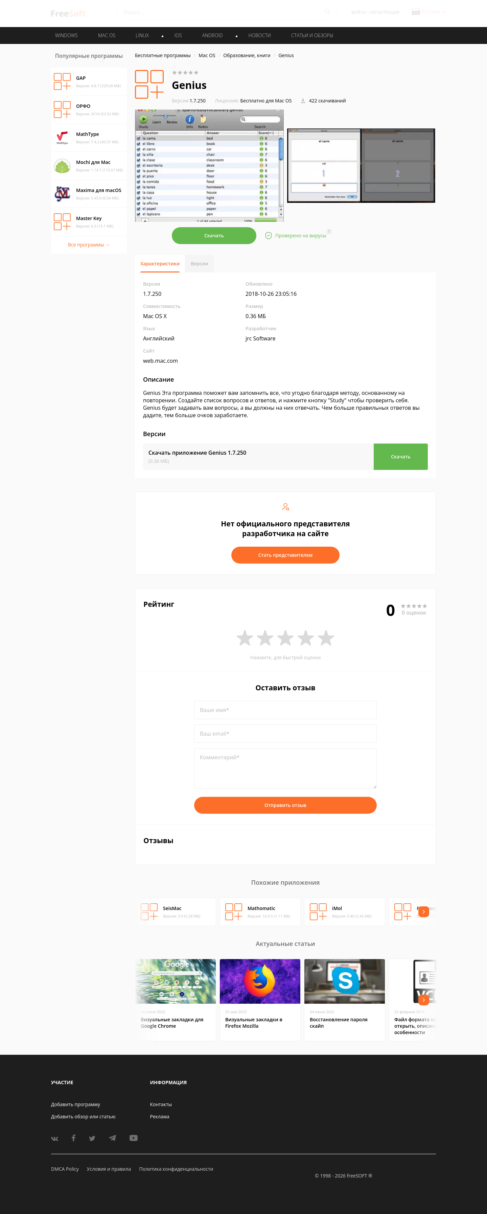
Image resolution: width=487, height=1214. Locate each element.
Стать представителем (285, 555)
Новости (260, 35)
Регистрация (384, 12)
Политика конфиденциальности (176, 1169)
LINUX (142, 35)
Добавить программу (75, 1104)
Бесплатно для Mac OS (266, 100)
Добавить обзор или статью (83, 1116)
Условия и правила (109, 1169)
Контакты (161, 1104)
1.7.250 (189, 100)
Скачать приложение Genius (197, 452)
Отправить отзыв (285, 805)
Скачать (214, 235)
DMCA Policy (65, 1169)
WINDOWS (66, 35)
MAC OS (106, 35)
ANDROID (212, 35)
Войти (358, 12)
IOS (178, 35)
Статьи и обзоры (312, 35)
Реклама (159, 1116)
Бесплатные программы (163, 55)
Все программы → (89, 244)
